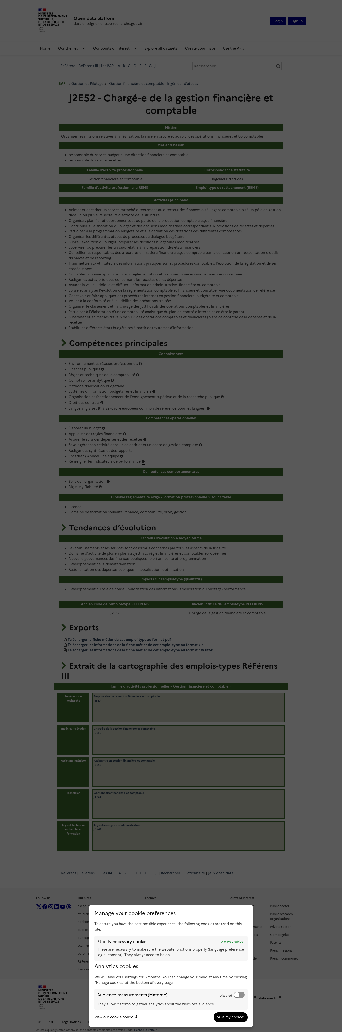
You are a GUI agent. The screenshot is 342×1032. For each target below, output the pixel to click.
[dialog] (171, 966)
